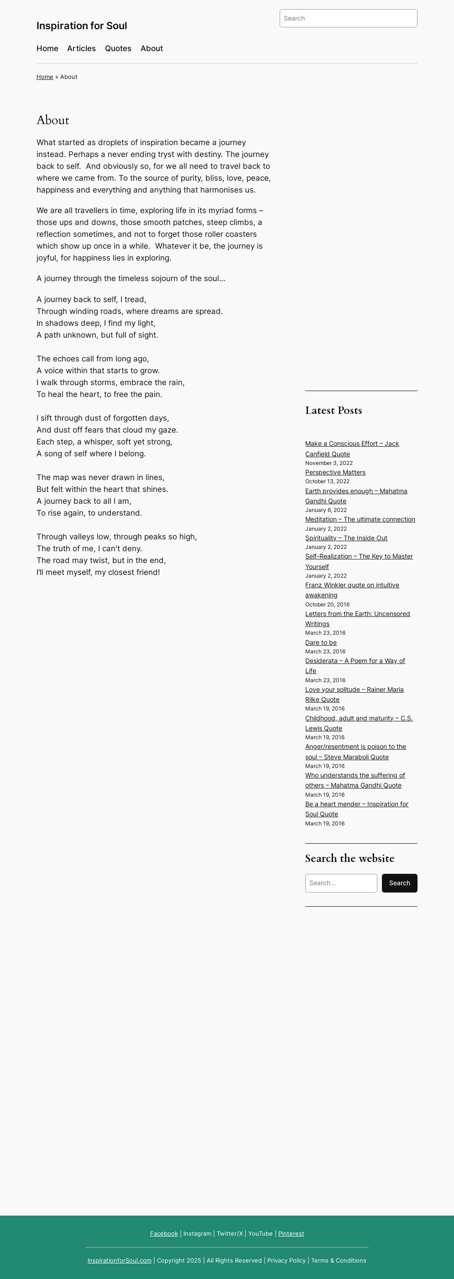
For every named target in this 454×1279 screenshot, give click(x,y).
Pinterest (291, 1233)
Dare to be (321, 642)
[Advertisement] (361, 250)
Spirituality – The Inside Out (346, 538)
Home (45, 76)
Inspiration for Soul (82, 25)
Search (399, 883)
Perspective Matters (335, 472)
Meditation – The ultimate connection (360, 519)
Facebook (164, 1233)
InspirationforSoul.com (119, 1260)
